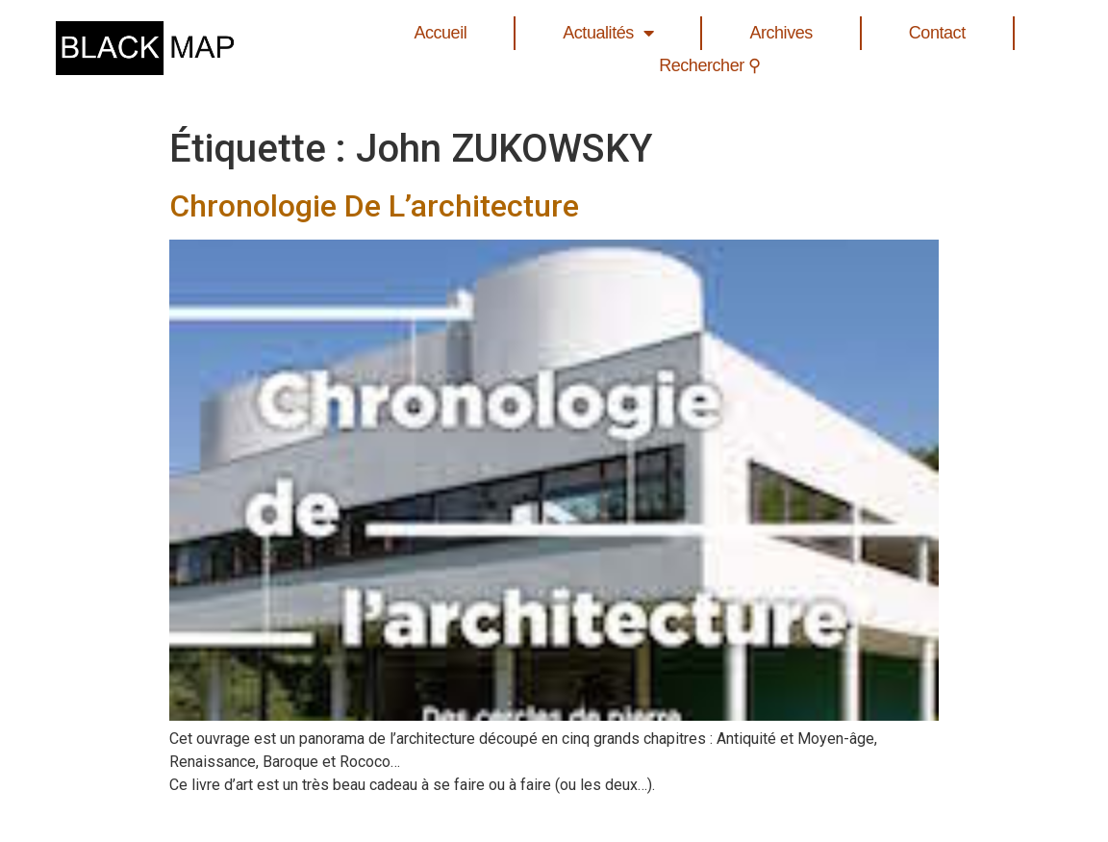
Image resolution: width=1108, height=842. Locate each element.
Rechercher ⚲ (710, 65)
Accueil (440, 32)
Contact (937, 32)
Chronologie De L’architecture (374, 206)
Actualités (608, 33)
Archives (780, 32)
